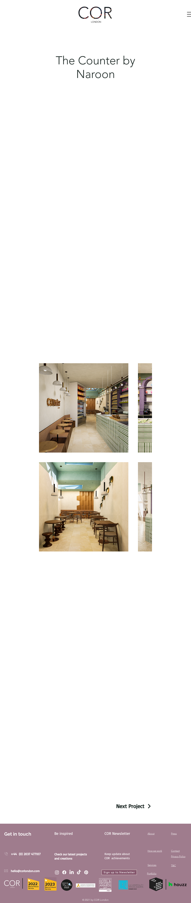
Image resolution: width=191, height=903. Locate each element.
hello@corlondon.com (25, 871)
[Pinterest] (86, 872)
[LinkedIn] (71, 872)
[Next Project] (134, 806)
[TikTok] (78, 872)
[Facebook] (64, 872)
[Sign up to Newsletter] (119, 872)
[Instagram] (57, 872)
